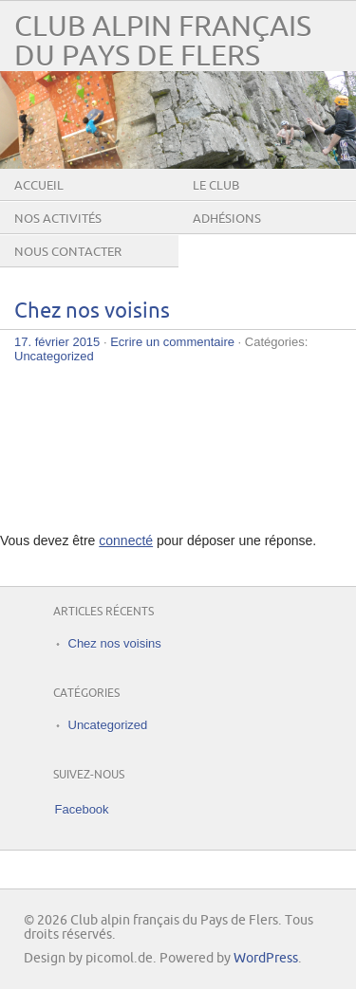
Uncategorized (54, 356)
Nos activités (58, 219)
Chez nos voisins (92, 311)
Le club (216, 185)
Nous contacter (68, 252)
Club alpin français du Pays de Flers (162, 41)
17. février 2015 (57, 342)
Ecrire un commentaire (172, 342)
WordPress (266, 958)
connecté (126, 540)
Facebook (82, 809)
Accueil (39, 185)
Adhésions (227, 219)
